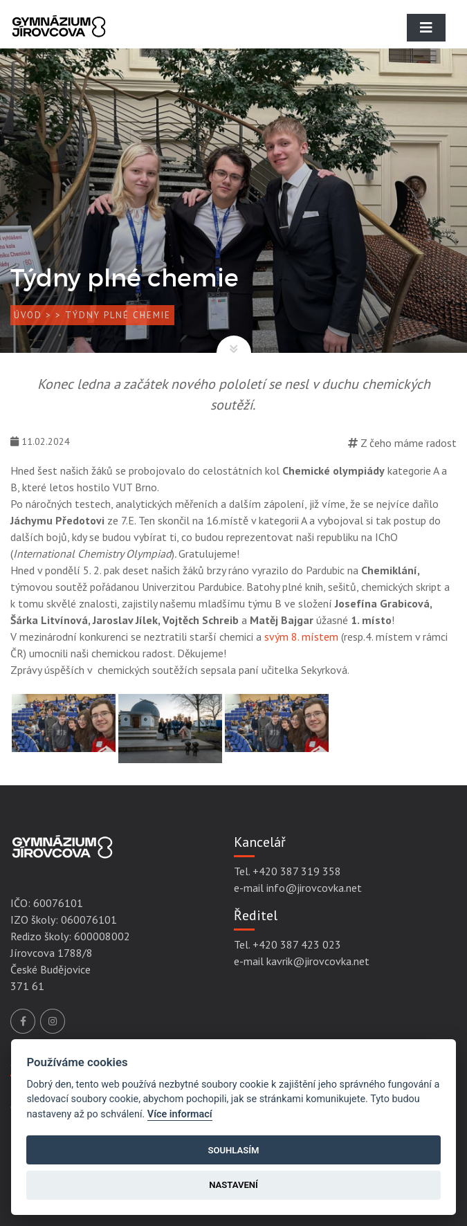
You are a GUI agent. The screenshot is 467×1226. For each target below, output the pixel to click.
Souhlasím (233, 1150)
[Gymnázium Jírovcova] (58, 38)
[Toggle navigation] (426, 28)
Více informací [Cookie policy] (179, 1114)
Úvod (28, 315)
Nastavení (233, 1185)
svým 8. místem (302, 636)
